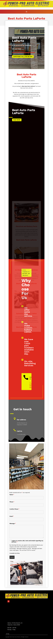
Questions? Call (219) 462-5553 (22, 56)
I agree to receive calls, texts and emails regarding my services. (27, 541)
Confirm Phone (14, 509)
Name (12, 494)
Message (13, 523)
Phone (12, 502)
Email (12, 516)
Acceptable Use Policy (15, 553)
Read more (16, 120)
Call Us (19, 431)
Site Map (7, 633)
